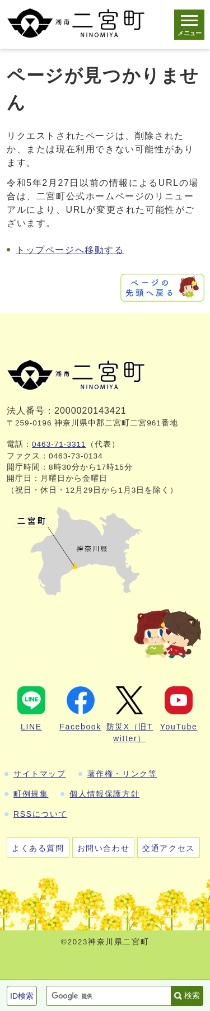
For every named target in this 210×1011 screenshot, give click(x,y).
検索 (192, 995)
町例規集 (30, 793)
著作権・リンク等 (122, 773)
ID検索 (22, 995)
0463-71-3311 (59, 444)
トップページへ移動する (70, 250)
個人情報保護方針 (104, 793)
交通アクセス (168, 848)
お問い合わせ (103, 848)
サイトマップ (39, 773)
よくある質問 (38, 848)
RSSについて (40, 813)
